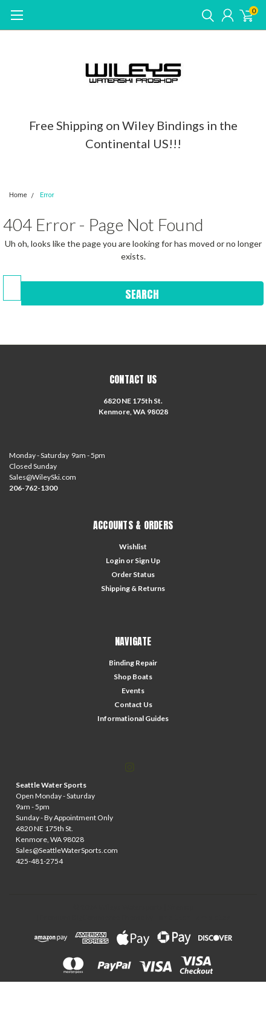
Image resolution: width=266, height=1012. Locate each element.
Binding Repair (133, 662)
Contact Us (133, 704)
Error (47, 195)
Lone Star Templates (192, 917)
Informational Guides (133, 718)
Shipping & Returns (133, 588)
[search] (205, 15)
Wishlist (133, 546)
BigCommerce (96, 917)
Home (18, 195)
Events (133, 690)
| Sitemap (178, 907)
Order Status (133, 574)
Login (115, 560)
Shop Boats (133, 676)
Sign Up (147, 560)
